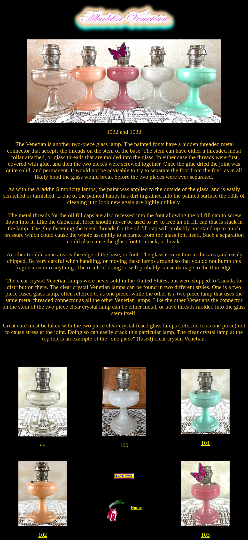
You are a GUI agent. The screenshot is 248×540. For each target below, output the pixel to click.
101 (205, 443)
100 (124, 445)
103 (205, 535)
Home (136, 507)
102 (42, 535)
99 (43, 445)
